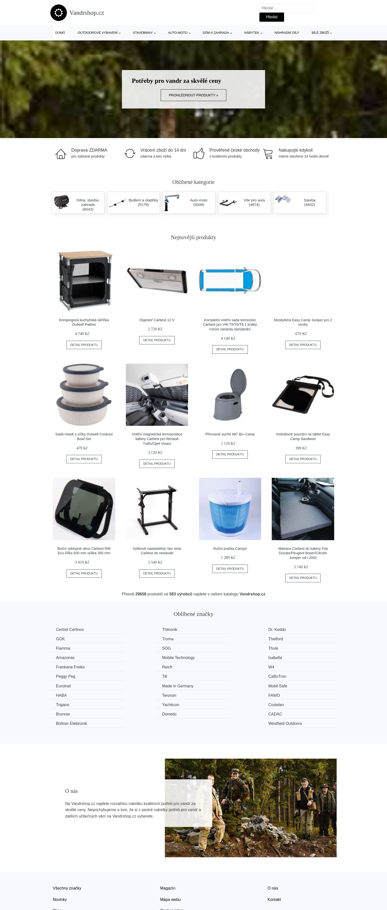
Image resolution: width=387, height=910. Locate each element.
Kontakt (274, 870)
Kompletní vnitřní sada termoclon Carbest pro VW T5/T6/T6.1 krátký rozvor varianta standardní (230, 324)
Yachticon (138, 685)
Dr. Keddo (212, 629)
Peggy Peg (286, 657)
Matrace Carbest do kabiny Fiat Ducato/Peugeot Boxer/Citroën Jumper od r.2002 (303, 553)
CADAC (137, 694)
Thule (61, 648)
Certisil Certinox (70, 629)
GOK (281, 629)
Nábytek (251, 33)
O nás (273, 859)
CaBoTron (139, 666)
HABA (135, 676)
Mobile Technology (219, 648)
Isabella (283, 648)
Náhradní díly (286, 33)
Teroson (210, 676)
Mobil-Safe (66, 676)
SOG (281, 639)
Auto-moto (178, 33)
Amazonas (139, 648)
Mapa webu (170, 870)
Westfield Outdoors (293, 694)
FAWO (283, 676)
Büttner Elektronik (218, 694)
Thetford (137, 639)
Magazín (167, 859)
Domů (60, 33)
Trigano (63, 685)
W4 (206, 657)
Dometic (64, 694)
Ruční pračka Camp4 (230, 549)
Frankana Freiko (71, 657)
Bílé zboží (320, 33)
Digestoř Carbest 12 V (156, 320)
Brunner (284, 685)
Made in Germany (292, 666)
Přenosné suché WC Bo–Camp (230, 434)
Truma (62, 639)
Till (59, 666)
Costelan (211, 685)
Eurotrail (210, 666)
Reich (135, 657)
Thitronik (137, 629)
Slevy (57, 881)
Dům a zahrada (216, 33)
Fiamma (210, 639)
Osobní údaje (172, 881)
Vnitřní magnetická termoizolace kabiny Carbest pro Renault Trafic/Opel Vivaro (157, 438)
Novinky (60, 870)
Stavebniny (143, 33)
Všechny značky (67, 859)
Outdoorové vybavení (98, 33)
